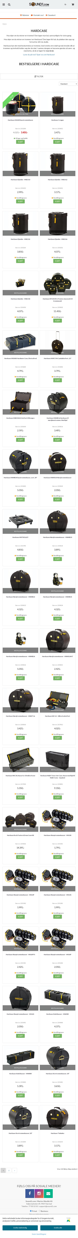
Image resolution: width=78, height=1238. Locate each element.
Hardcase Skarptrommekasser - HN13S (57, 895)
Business (43, 1211)
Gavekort (51, 15)
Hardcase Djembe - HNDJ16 (57, 239)
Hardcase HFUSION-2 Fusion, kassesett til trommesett (57, 300)
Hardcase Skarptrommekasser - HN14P (57, 954)
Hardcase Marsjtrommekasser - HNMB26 (20, 656)
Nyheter (24, 15)
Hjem (5, 24)
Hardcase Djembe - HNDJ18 (20, 299)
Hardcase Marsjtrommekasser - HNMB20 (57, 537)
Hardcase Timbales (57, 1133)
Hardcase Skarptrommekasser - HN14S (20, 1014)
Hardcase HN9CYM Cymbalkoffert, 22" (57, 358)
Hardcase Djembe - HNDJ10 (20, 180)
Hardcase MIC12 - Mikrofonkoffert (57, 716)
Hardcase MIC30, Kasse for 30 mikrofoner (20, 776)
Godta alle (58, 1228)
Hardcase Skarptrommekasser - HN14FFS (20, 954)
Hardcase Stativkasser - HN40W (57, 1014)
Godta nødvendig (20, 1228)
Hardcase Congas (57, 120)
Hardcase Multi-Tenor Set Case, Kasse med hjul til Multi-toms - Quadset (57, 777)
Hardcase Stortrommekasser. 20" (20, 1133)
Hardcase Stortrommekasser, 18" (57, 1074)
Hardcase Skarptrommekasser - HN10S (57, 835)
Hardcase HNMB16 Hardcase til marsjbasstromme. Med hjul (57, 419)
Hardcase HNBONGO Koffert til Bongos (20, 418)
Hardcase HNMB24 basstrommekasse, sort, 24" (20, 478)
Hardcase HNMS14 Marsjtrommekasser (57, 478)
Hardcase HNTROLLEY (20, 537)
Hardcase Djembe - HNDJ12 (57, 180)
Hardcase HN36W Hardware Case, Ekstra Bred (20, 358)
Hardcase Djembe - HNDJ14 (20, 239)
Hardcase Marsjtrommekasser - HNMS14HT (57, 656)
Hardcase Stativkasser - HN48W (20, 1074)
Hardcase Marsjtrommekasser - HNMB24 (57, 597)
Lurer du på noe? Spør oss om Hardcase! (39, 54)
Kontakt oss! (37, 15)
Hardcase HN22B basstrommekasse (20, 120)
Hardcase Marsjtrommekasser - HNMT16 (20, 716)
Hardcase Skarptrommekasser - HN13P (20, 895)
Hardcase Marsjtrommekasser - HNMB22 (20, 597)
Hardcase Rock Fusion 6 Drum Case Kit (20, 835)
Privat (33, 1211)
